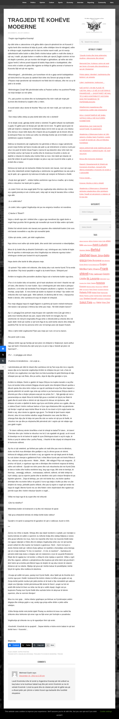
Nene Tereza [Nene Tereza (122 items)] (93, 289)
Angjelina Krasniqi (25, 654)
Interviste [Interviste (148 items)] (103, 279)
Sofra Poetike (23, 652)
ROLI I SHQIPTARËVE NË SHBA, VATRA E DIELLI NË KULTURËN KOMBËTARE (92, 118)
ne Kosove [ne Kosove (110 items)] (86, 289)
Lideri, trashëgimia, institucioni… (92, 82)
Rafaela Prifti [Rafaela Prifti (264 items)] (85, 292)
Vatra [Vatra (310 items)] (98, 302)
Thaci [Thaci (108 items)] (94, 302)
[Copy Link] (39, 645)
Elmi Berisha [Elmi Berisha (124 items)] (106, 261)
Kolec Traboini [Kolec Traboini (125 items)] (91, 283)
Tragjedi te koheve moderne (45, 654)
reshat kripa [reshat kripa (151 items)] (98, 296)
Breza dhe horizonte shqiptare (91, 159)
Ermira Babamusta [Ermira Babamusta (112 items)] (93, 264)
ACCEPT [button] (59, 715)
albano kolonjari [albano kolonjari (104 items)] (83, 241)
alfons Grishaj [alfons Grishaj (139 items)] (93, 241)
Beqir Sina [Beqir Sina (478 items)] (97, 255)
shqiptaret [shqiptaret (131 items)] (107, 299)
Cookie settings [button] (106, 711)
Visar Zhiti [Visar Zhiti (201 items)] (106, 302)
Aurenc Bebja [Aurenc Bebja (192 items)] (84, 250)
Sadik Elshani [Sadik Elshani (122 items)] (107, 296)
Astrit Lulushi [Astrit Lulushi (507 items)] (99, 244)
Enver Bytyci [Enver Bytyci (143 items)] (83, 264)
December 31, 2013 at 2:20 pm (32, 676)
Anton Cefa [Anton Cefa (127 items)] (101, 241)
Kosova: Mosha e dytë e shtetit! (91, 183)
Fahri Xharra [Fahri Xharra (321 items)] (93, 269)
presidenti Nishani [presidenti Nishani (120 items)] (103, 289)
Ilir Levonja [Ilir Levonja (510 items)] (93, 278)
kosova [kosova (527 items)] (100, 282)
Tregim (60, 654)
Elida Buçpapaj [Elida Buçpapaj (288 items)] (94, 260)
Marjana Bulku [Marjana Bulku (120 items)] (90, 286)
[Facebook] (14, 645)
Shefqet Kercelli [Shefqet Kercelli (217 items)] (90, 298)
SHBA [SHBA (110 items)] (81, 298)
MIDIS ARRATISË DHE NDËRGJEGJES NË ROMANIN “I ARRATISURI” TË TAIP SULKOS (95, 151)
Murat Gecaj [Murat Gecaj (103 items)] (99, 286)
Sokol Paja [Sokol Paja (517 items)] (85, 302)
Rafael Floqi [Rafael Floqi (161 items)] (96, 293)
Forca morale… (85, 178)
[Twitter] (26, 645)
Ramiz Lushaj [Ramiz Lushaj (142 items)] (88, 296)
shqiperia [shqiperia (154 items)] (100, 299)
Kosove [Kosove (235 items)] (82, 286)
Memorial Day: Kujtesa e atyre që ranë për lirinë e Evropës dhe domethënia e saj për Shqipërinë (94, 66)
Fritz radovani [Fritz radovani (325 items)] (95, 274)
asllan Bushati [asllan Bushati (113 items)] (88, 245)
